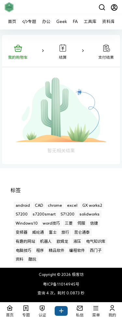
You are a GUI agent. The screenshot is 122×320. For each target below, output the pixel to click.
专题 (29, 21)
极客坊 (77, 274)
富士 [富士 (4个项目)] (53, 232)
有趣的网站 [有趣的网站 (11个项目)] (25, 241)
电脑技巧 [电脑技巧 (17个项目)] (23, 250)
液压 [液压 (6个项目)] (77, 241)
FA (75, 21)
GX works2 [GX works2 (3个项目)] (92, 205)
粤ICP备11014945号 (61, 284)
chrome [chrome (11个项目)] (55, 205)
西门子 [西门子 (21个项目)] (96, 250)
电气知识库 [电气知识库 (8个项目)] (95, 241)
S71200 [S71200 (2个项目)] (68, 214)
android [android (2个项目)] (23, 205)
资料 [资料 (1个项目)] (19, 259)
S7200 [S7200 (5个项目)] (22, 214)
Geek (61, 21)
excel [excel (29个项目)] (72, 205)
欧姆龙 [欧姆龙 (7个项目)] (62, 241)
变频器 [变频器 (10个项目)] (21, 232)
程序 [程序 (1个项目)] (40, 250)
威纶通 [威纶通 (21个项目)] (38, 232)
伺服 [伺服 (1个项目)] (81, 223)
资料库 (108, 21)
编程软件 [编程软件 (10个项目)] (77, 250)
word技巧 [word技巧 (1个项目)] (51, 223)
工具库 (90, 21)
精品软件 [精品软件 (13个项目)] (56, 250)
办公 (46, 21)
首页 (12, 21)
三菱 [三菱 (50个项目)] (69, 223)
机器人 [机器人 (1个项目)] (46, 241)
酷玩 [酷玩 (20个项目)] (32, 259)
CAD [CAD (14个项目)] (39, 205)
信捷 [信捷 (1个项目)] (94, 223)
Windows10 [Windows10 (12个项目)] (27, 223)
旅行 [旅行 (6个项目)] (65, 232)
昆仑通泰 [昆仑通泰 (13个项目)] (82, 232)
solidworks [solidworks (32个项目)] (89, 214)
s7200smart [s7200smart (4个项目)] (44, 214)
